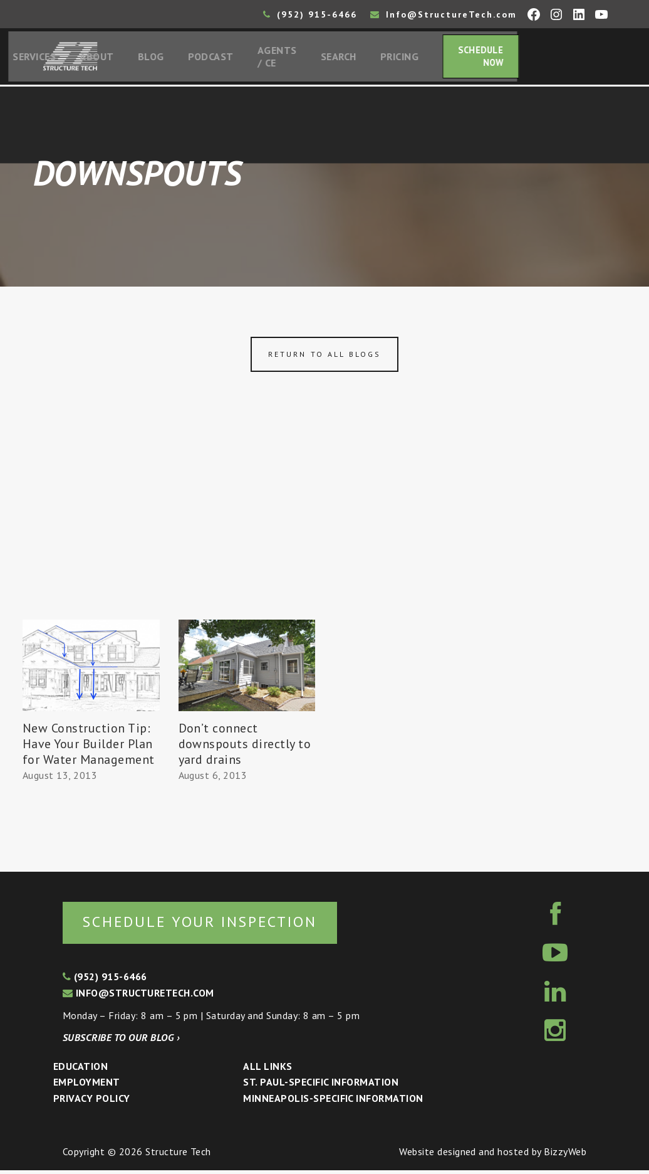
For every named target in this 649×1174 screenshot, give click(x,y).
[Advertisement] (324, 528)
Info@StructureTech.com (443, 14)
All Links (267, 1070)
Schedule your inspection (210, 924)
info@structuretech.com (138, 996)
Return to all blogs (324, 357)
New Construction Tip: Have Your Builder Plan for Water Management (89, 746)
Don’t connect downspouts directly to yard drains (245, 746)
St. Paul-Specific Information (320, 1086)
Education (80, 1070)
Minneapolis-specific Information (333, 1102)
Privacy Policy (91, 1102)
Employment (86, 1086)
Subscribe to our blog (121, 1041)
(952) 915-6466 (310, 14)
